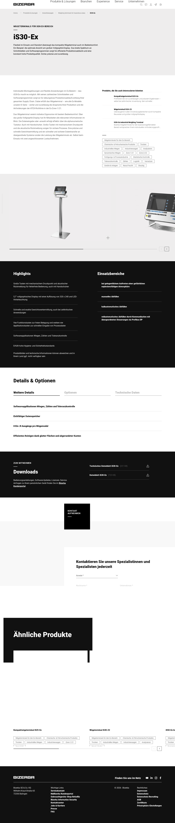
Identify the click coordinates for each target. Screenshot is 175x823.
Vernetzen (148, 161)
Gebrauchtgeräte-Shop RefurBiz (65, 796)
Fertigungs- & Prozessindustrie (116, 157)
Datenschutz (142, 793)
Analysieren (147, 148)
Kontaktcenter (57, 802)
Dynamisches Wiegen (112, 153)
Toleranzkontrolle (111, 161)
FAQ (52, 811)
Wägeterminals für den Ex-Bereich (117, 140)
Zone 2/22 (143, 153)
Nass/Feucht (128, 165)
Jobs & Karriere (58, 805)
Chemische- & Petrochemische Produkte (119, 144)
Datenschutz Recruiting (147, 796)
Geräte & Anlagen (111, 165)
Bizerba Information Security (64, 799)
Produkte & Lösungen (30, 13)
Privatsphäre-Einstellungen (149, 805)
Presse (54, 808)
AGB (139, 799)
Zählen (125, 161)
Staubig (141, 165)
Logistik (136, 161)
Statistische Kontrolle (141, 157)
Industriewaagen (47, 13)
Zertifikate (142, 802)
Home (15, 13)
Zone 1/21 (130, 153)
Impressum (142, 790)
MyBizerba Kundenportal (62, 793)
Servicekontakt (58, 790)
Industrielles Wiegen (112, 148)
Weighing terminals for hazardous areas (71, 13)
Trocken (143, 144)
